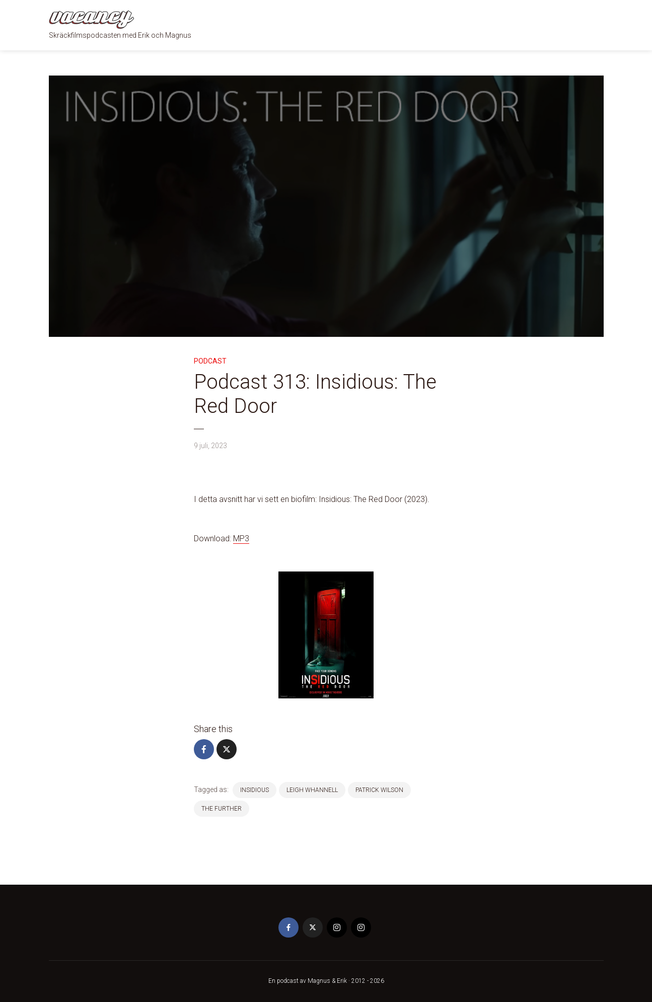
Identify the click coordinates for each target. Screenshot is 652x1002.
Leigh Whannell (312, 790)
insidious (254, 790)
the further (221, 808)
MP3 (241, 538)
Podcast (210, 361)
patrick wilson (379, 790)
